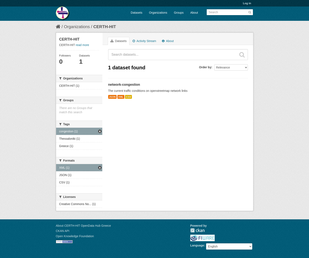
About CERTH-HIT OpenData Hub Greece (83, 225)
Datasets (136, 12)
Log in (247, 3)
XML (121, 96)
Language (197, 245)
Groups (179, 12)
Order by (205, 67)
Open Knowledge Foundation (75, 236)
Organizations (158, 12)
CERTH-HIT (104, 26)
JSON (112, 96)
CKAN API (63, 231)
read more (82, 45)
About (194, 12)
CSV (128, 96)
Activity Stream (144, 41)
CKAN (197, 230)
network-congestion (124, 84)
